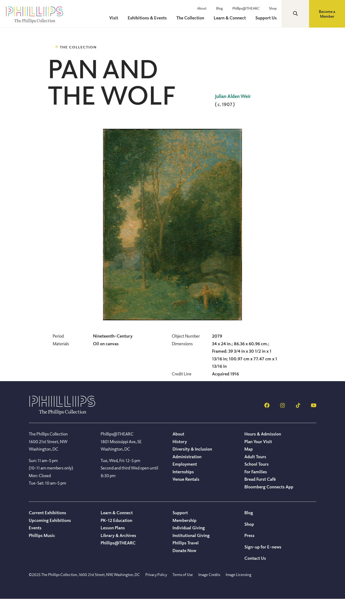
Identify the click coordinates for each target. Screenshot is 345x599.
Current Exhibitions (47, 512)
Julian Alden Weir (233, 96)
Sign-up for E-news (262, 546)
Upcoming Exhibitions (50, 520)
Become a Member (327, 14)
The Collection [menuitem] (190, 17)
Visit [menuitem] (113, 17)
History (179, 441)
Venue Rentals (185, 479)
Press (249, 535)
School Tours (256, 464)
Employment (184, 464)
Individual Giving (188, 527)
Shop (273, 8)
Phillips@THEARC (245, 8)
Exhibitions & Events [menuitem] (147, 17)
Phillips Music (42, 535)
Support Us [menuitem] (266, 17)
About (202, 8)
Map (248, 449)
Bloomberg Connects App (268, 486)
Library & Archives (118, 535)
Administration (186, 456)
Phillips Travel (185, 542)
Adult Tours (255, 456)
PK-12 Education (116, 520)
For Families (255, 471)
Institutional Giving (191, 535)
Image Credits (209, 574)
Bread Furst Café (260, 479)
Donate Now (184, 550)
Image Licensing (238, 574)
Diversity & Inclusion (192, 449)
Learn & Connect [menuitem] (230, 17)
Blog (219, 8)
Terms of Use (182, 574)
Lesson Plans (113, 527)
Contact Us (255, 558)
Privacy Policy (156, 574)
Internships (183, 471)
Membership (184, 520)
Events (35, 527)
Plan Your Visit (258, 441)
